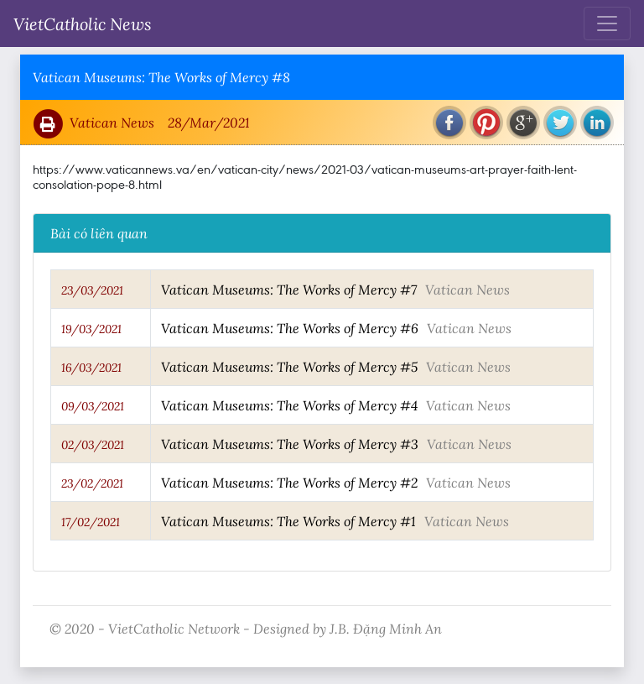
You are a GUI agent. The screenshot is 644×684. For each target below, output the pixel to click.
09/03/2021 (92, 406)
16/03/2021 (91, 367)
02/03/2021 (92, 444)
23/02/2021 (92, 483)
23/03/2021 (92, 290)
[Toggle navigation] (607, 23)
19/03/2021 (91, 329)
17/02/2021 (90, 522)
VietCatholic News (82, 23)
